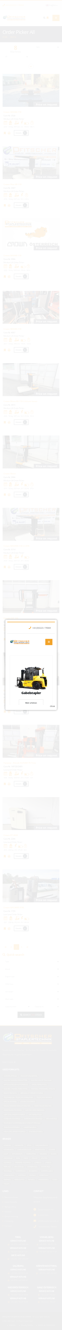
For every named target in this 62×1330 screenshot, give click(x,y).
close (52, 698)
